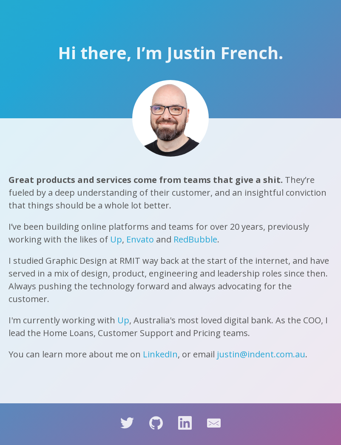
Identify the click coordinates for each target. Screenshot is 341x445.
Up (116, 239)
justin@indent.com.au (261, 354)
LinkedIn (160, 354)
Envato (140, 239)
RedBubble (195, 239)
